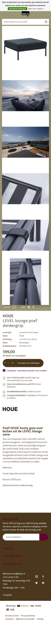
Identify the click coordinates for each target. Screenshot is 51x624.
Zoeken (46, 22)
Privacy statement (28, 615)
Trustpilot (7, 595)
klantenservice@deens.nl (14, 574)
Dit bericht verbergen (17, 9)
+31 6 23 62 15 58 (10, 577)
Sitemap (40, 618)
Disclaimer (9, 618)
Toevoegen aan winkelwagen (28, 363)
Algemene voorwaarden (25, 618)
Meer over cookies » (36, 9)
